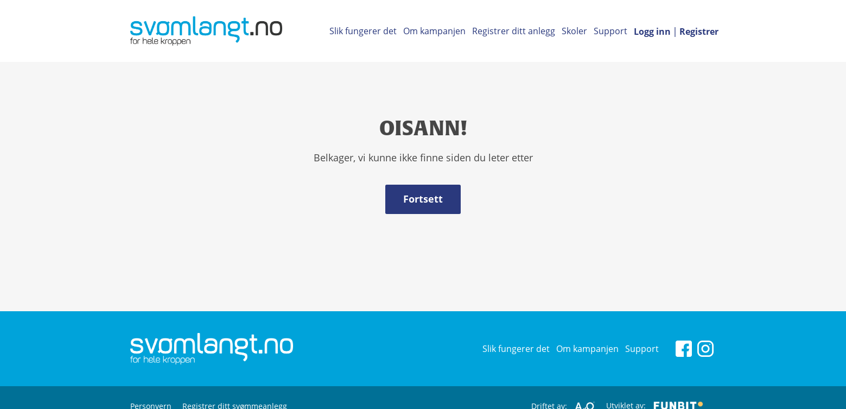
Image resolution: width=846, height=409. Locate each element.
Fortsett (423, 198)
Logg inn (652, 31)
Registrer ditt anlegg (513, 31)
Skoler (574, 31)
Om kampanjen (434, 31)
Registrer (698, 31)
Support (610, 31)
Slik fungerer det (363, 31)
